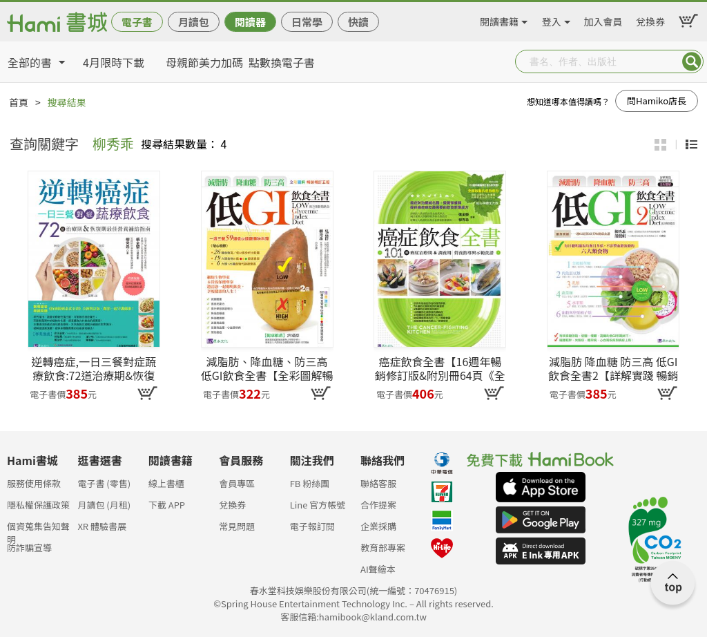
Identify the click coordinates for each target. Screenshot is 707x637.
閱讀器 (250, 22)
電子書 (137, 22)
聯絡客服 (378, 483)
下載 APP (166, 504)
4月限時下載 (113, 62)
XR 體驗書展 (101, 526)
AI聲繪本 (378, 569)
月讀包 (193, 22)
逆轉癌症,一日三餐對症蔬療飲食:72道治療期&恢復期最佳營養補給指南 (93, 368)
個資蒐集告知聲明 (38, 530)
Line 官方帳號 (318, 504)
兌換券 (650, 19)
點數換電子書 (282, 62)
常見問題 (237, 526)
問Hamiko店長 (656, 100)
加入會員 (603, 19)
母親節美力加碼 (204, 62)
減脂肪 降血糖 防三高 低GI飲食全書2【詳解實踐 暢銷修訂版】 (613, 368)
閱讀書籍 (499, 19)
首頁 (18, 102)
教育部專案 (382, 547)
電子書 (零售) (103, 483)
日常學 (306, 22)
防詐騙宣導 (29, 547)
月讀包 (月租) (103, 504)
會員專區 (237, 483)
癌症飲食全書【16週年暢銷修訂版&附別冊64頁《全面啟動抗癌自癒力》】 (440, 368)
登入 (551, 19)
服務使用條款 (34, 483)
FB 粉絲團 (310, 483)
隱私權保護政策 (38, 504)
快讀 (358, 22)
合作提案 (378, 504)
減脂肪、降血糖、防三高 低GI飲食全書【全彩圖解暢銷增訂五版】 (267, 368)
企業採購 (378, 526)
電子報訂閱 (312, 526)
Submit (692, 61)
